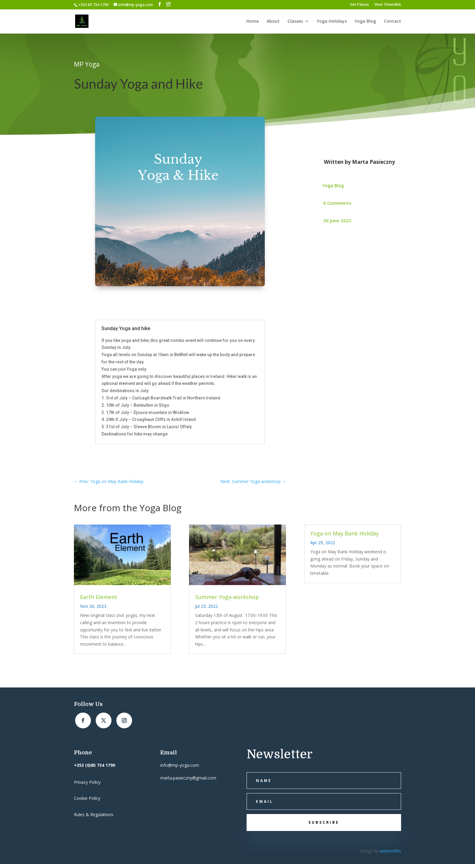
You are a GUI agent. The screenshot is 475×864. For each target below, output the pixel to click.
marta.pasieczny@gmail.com (188, 778)
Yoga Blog (365, 21)
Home (252, 21)
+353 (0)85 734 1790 (94, 765)
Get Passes (359, 5)
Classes (295, 21)
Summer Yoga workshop (227, 597)
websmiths (390, 851)
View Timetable (387, 5)
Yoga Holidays (332, 21)
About (273, 21)
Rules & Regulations (93, 814)
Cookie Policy (87, 798)
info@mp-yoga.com (179, 765)
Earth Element (98, 597)
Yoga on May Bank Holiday (344, 533)
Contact (392, 21)
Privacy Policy (87, 782)
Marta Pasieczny (373, 161)
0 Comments (337, 203)
